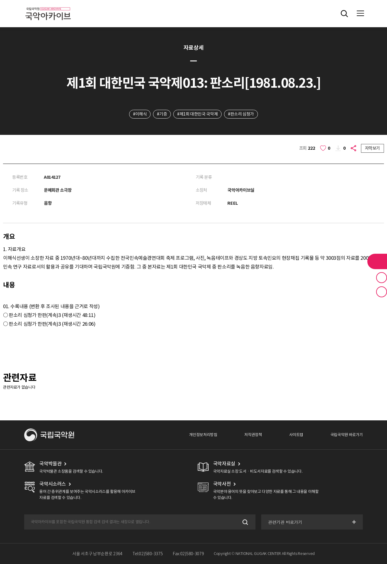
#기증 (162, 114)
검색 (244, 522)
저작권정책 (253, 434)
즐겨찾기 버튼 (381, 277)
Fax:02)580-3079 (188, 553)
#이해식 (140, 114)
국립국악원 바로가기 (346, 434)
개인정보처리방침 (203, 434)
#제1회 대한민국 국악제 (197, 114)
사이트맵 (296, 434)
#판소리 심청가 (241, 114)
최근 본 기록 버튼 (381, 291)
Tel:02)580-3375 (147, 553)
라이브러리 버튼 (377, 261)
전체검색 (344, 13)
